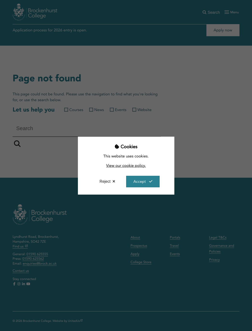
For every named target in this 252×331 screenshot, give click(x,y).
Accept (139, 181)
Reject (105, 181)
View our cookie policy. (126, 165)
